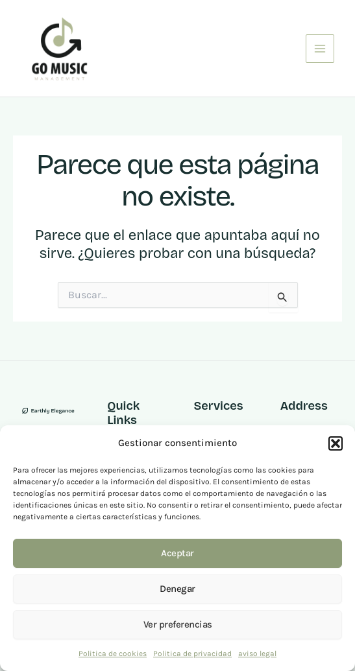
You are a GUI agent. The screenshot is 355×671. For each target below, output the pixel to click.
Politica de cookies (113, 653)
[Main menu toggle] (320, 48)
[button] (335, 443)
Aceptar (177, 553)
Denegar (177, 588)
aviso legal (257, 653)
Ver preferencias (177, 624)
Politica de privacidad (192, 653)
